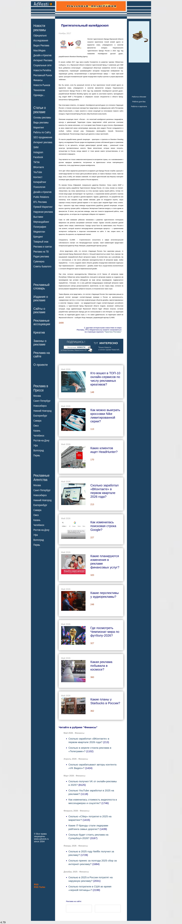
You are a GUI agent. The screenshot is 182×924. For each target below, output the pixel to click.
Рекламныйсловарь (41, 286)
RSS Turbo (39, 887)
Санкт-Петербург (42, 400)
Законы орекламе (39, 342)
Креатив (39, 332)
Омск (36, 425)
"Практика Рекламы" (112, 332)
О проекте (40, 364)
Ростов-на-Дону (41, 440)
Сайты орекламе (39, 310)
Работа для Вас (139, 102)
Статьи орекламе (39, 110)
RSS (36, 884)
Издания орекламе (40, 298)
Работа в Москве (139, 97)
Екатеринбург (40, 415)
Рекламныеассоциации (41, 322)
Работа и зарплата (139, 106)
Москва (37, 395)
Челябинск (38, 435)
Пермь (36, 455)
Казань (36, 430)
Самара (37, 420)
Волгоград (38, 450)
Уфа (35, 445)
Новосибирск (40, 405)
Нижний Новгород (42, 410)
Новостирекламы (39, 28)
